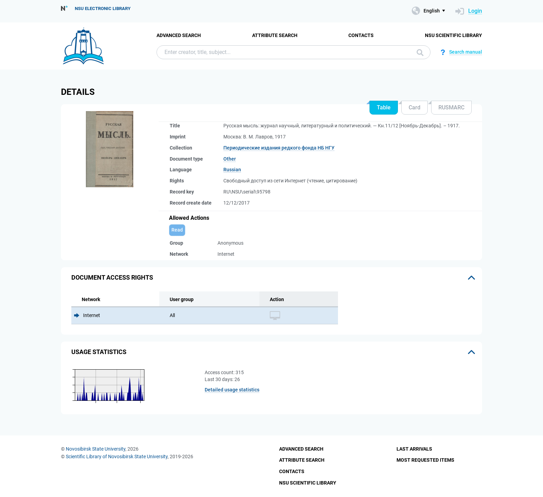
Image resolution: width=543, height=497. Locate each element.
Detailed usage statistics (232, 389)
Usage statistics (98, 351)
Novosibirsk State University (95, 449)
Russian (232, 169)
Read (177, 230)
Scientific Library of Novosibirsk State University (117, 456)
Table (384, 107)
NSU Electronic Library (103, 8)
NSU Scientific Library (453, 35)
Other (229, 159)
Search (420, 52)
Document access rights (112, 277)
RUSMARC (451, 107)
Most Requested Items (425, 460)
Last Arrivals (414, 449)
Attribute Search (274, 35)
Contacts (361, 35)
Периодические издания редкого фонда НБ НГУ (279, 148)
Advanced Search (179, 35)
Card (414, 107)
